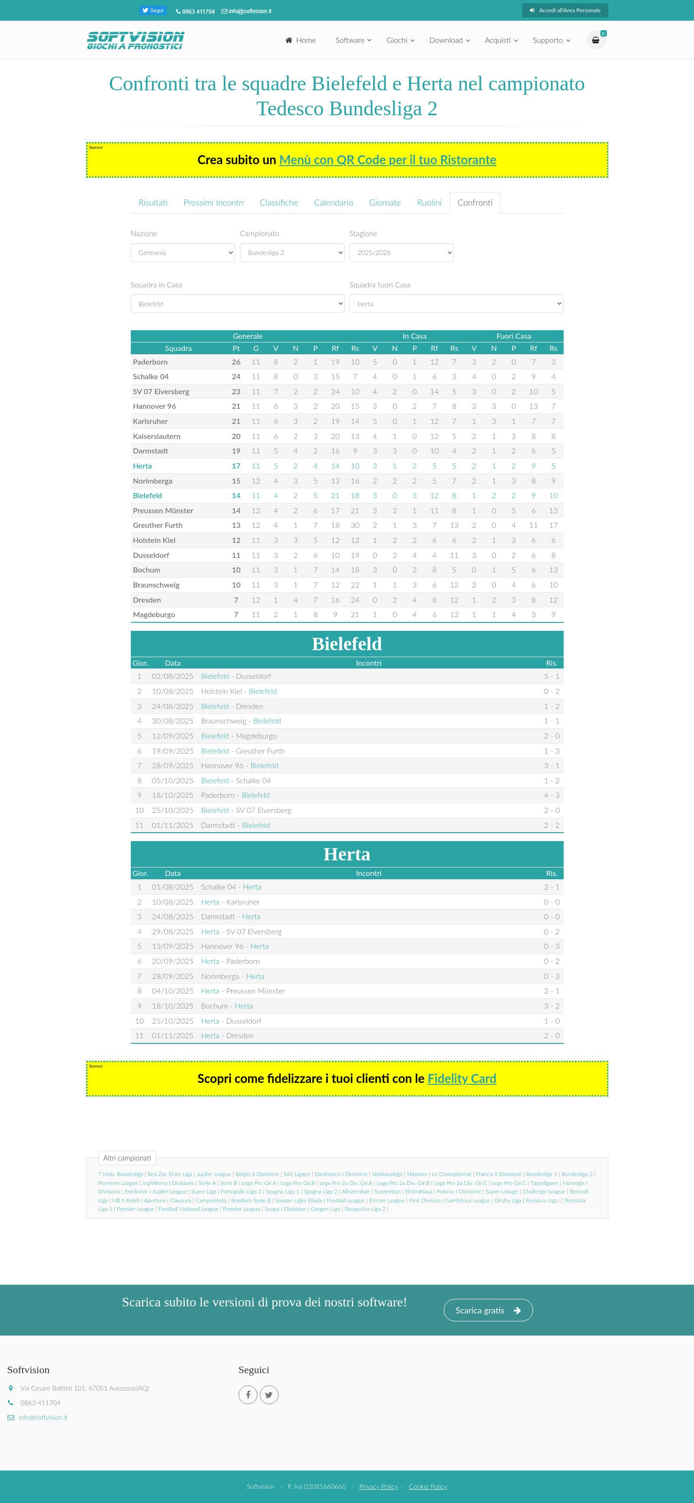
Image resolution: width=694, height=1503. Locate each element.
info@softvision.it (37, 1417)
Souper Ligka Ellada (298, 1200)
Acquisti (498, 39)
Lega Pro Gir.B (297, 1182)
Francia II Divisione (498, 1173)
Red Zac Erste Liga (170, 1173)
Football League (346, 1200)
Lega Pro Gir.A (259, 1182)
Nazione (144, 233)
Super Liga (203, 1191)
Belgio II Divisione (257, 1173)
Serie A (207, 1182)
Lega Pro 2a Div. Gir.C (460, 1182)
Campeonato (210, 1200)
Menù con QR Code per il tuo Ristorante (388, 159)
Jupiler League (214, 1173)
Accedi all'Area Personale (565, 10)
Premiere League (118, 1182)
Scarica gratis (488, 1310)
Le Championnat (451, 1173)
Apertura (155, 1200)
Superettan (388, 1191)
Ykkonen (417, 1173)
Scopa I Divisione (285, 1208)
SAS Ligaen (296, 1173)
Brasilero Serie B (251, 1200)
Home (301, 39)
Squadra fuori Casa (380, 284)
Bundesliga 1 (541, 1173)
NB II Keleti (126, 1200)
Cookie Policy (428, 1486)
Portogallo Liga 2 (241, 1191)
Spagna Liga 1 (282, 1191)
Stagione (363, 233)
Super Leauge (502, 1191)
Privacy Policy (378, 1486)
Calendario (333, 202)
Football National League (189, 1208)
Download (446, 39)
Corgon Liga (325, 1208)
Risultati (153, 202)
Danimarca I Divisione (341, 1173)
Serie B (229, 1182)
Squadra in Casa (157, 284)
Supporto (548, 39)
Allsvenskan (356, 1191)
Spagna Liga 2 (320, 1191)
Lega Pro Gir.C (509, 1182)
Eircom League (387, 1200)
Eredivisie (136, 1191)
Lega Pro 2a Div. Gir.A (345, 1182)
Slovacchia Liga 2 (365, 1208)
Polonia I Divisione (459, 1191)
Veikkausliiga (387, 1173)
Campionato (259, 233)
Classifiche (279, 202)
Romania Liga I (543, 1200)
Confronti (475, 202)
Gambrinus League (467, 1200)
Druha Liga (508, 1200)
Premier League (135, 1208)
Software (350, 39)
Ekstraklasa (418, 1191)
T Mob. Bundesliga (121, 1173)
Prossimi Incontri (213, 202)
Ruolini (429, 202)
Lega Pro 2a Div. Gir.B (403, 1182)
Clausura (180, 1200)
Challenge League (544, 1191)
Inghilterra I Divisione (168, 1182)
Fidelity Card (462, 1078)
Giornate (385, 202)
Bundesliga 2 (577, 1173)
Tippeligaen (544, 1182)
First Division (424, 1200)
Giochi (397, 39)
